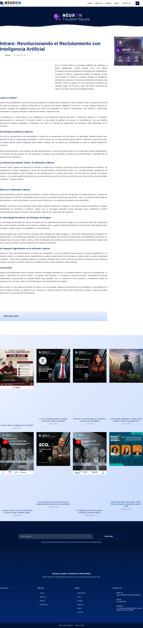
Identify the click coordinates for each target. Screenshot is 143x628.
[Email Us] (113, 593)
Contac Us (126, 3)
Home (90, 3)
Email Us (120, 592)
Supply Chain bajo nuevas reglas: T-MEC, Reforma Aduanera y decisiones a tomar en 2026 (126, 504)
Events (108, 3)
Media (116, 3)
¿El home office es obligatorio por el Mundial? (16, 425)
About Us (98, 3)
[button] (137, 3)
